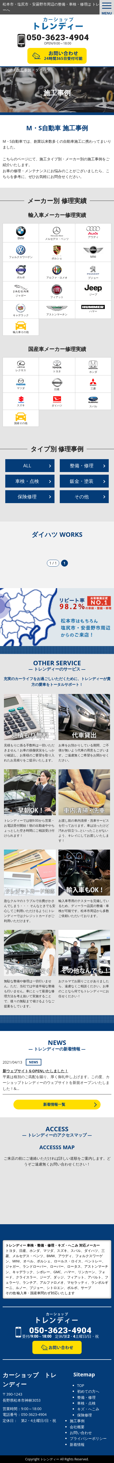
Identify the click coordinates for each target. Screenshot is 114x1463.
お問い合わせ (81, 1432)
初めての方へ (88, 1391)
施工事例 (77, 1420)
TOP (80, 1385)
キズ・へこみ (88, 1408)
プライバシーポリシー (88, 1438)
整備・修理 (81, 465)
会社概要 (77, 1426)
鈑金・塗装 (81, 481)
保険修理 (27, 496)
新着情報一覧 (54, 1104)
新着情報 (77, 1444)
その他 (82, 496)
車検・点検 (27, 481)
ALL (27, 465)
